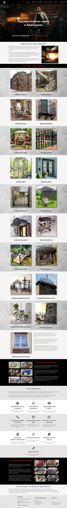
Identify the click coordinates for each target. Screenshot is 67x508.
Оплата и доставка (48, 2)
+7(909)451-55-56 (58, 502)
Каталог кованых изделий (37, 2)
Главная (22, 2)
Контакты (56, 2)
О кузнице (28, 2)
